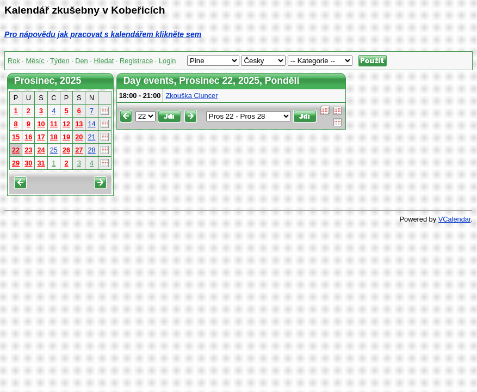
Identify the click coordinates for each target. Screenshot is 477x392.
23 (28, 150)
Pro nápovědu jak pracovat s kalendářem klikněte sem (102, 34)
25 (54, 150)
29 (16, 163)
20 (79, 137)
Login (167, 61)
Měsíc (35, 61)
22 (16, 150)
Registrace (136, 61)
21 (91, 137)
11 (54, 124)
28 (91, 150)
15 (16, 137)
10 (41, 124)
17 (41, 137)
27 (79, 150)
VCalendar (454, 219)
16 (28, 137)
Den (81, 61)
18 (54, 137)
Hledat (104, 61)
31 (41, 163)
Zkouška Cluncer (191, 95)
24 (41, 150)
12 (66, 124)
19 (66, 137)
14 (91, 124)
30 (28, 163)
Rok (14, 61)
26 (66, 150)
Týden (60, 61)
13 (79, 124)
